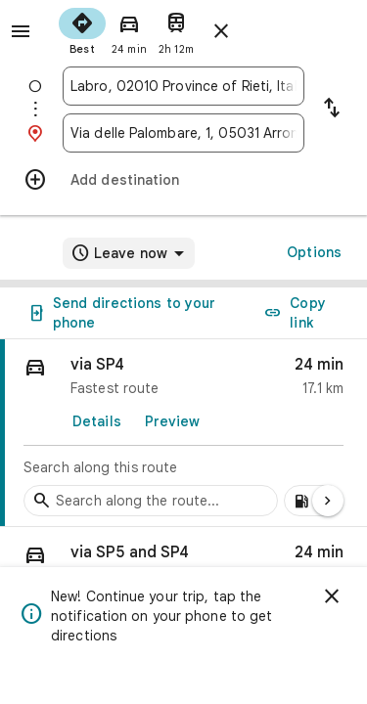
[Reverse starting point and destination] (331, 109)
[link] (183, 433)
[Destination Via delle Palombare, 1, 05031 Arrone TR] (183, 133)
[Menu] (20, 31)
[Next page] (328, 500)
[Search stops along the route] (150, 500)
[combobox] (183, 86)
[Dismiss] (332, 596)
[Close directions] (221, 31)
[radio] (82, 29)
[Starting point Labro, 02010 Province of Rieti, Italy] (183, 86)
